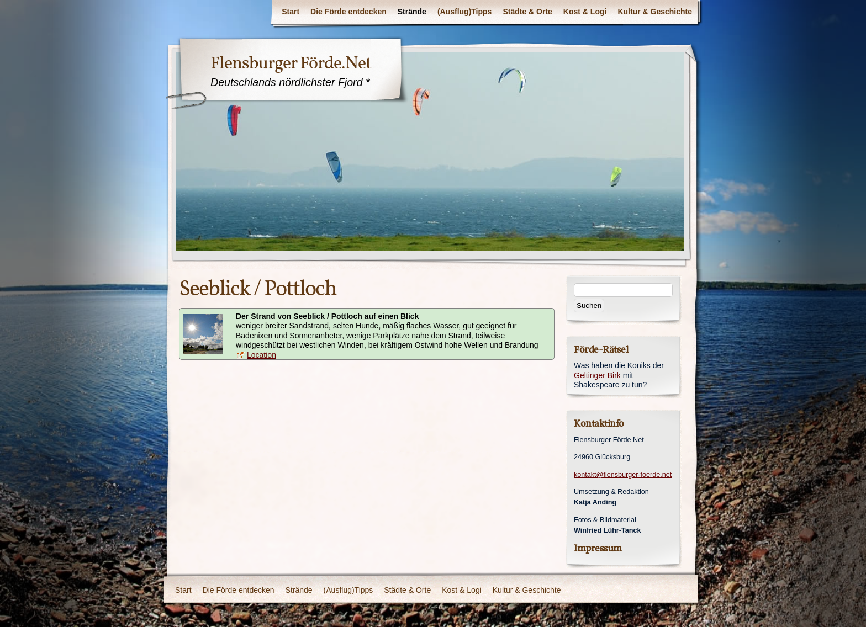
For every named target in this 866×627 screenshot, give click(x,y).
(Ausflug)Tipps (464, 11)
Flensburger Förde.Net (290, 63)
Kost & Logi (585, 11)
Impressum (598, 548)
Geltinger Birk (597, 375)
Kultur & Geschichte (654, 11)
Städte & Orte (527, 11)
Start (290, 11)
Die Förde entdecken (348, 11)
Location (261, 354)
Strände (412, 11)
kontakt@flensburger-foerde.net (623, 475)
